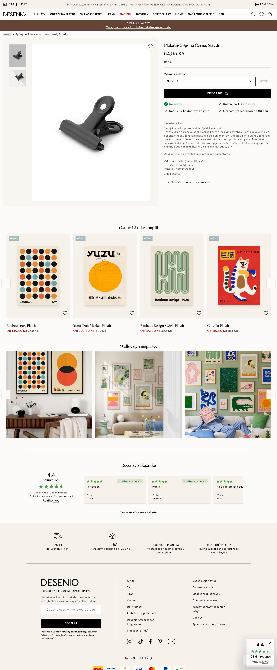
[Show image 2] (17, 78)
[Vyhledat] (253, 14)
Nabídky (126, 14)
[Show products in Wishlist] (261, 14)
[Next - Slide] (270, 283)
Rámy (111, 14)
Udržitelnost (134, 607)
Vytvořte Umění (92, 14)
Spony (20, 34)
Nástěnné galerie (201, 14)
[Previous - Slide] (6, 283)
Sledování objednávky (206, 593)
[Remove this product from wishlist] (150, 45)
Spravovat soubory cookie (208, 624)
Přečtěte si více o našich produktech (187, 182)
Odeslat (71, 623)
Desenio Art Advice (204, 580)
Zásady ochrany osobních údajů (70, 631)
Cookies (197, 617)
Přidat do (217, 93)
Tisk (129, 587)
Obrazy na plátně (63, 14)
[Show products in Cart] (270, 14)
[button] (264, 81)
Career (131, 600)
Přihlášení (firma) (137, 630)
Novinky (142, 14)
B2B (221, 14)
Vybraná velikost (175, 74)
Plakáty (40, 14)
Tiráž (130, 593)
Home (179, 14)
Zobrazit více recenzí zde (138, 512)
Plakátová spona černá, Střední (48, 34)
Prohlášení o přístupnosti (143, 613)
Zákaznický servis (203, 587)
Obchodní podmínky (205, 600)
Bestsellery (162, 14)
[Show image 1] (17, 55)
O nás (131, 580)
